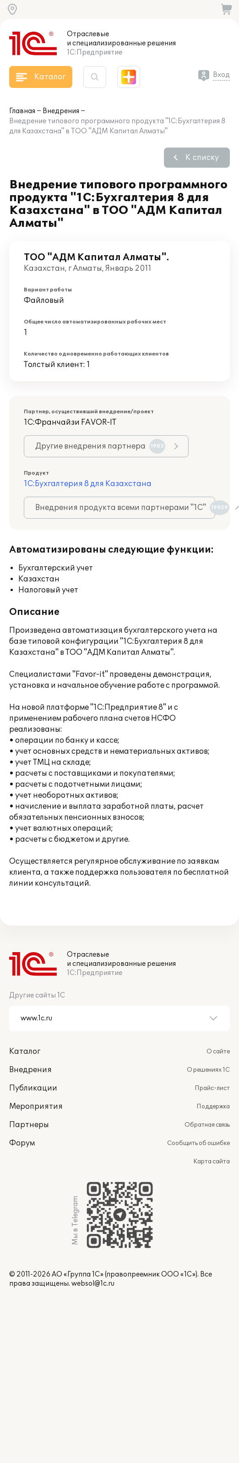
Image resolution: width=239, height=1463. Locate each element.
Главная (22, 111)
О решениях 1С (208, 1070)
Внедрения (61, 111)
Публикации (33, 1088)
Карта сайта (211, 1161)
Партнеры (29, 1124)
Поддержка (213, 1106)
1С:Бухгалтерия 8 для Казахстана (88, 483)
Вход (221, 75)
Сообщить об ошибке (198, 1143)
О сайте (218, 1051)
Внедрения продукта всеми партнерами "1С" (125, 507)
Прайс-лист (212, 1088)
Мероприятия (36, 1106)
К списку (202, 157)
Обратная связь (207, 1125)
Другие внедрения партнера (100, 446)
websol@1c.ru (92, 1284)
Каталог (24, 1051)
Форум (22, 1143)
